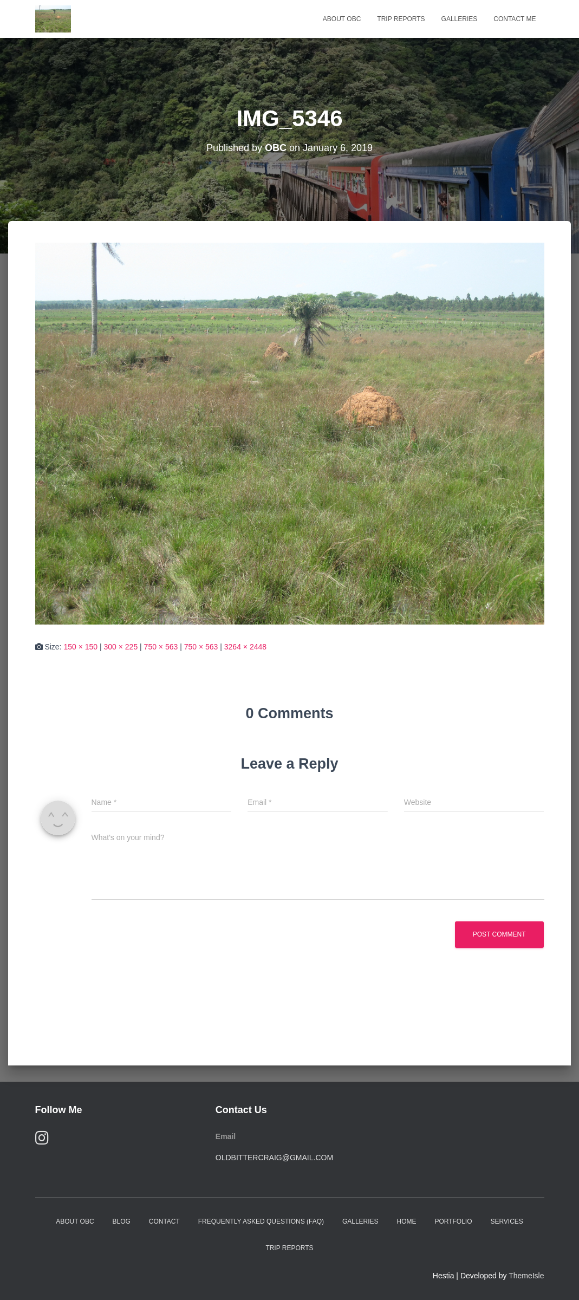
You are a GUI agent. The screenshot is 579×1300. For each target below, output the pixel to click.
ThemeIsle (526, 1275)
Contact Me (514, 19)
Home (406, 1221)
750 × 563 (161, 646)
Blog (121, 1221)
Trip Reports (401, 19)
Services (506, 1221)
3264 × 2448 (245, 646)
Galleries (459, 19)
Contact (164, 1221)
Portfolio (453, 1221)
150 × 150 (80, 646)
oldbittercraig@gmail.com (274, 1157)
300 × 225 (121, 646)
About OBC (342, 19)
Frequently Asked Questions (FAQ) (261, 1221)
